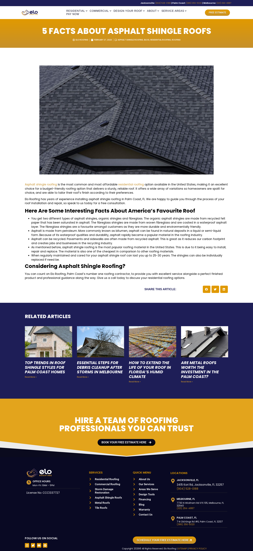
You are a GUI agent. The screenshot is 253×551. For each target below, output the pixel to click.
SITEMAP (180, 544)
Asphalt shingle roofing (39, 184)
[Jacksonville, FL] (173, 476)
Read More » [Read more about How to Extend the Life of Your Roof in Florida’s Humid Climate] (134, 377)
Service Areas (174, 11)
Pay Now (72, 14)
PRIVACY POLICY (196, 544)
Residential (76, 11)
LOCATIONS (179, 468)
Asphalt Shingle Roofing (130, 40)
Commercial (100, 11)
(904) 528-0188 (172, 3)
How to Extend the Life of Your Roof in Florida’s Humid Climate (151, 365)
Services (96, 468)
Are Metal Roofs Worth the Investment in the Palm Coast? (200, 365)
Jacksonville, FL (188, 475)
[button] (206, 285)
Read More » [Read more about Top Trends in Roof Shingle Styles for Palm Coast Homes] (30, 373)
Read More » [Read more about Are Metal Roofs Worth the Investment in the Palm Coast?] (186, 377)
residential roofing (114, 184)
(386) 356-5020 (199, 3)
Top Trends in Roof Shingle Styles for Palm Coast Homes (46, 363)
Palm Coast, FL (187, 513)
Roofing (178, 40)
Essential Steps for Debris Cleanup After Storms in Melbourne (99, 365)
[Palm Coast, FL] (173, 514)
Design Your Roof (129, 11)
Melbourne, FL (187, 494)
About (153, 11)
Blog (147, 40)
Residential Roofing (162, 40)
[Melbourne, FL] (173, 495)
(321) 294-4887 (224, 3)
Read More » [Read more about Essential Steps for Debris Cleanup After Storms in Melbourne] (82, 377)
